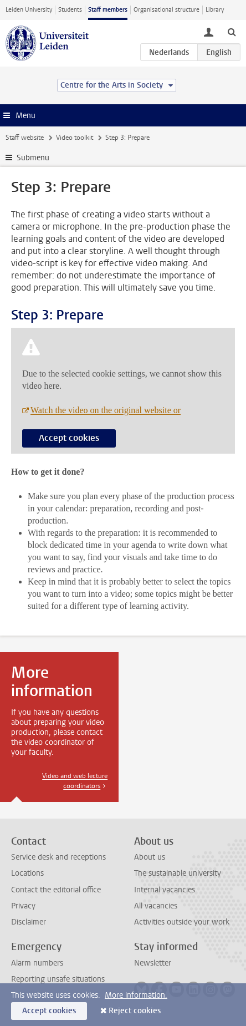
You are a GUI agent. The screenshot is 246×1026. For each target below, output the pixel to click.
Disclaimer (28, 922)
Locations (27, 873)
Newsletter (152, 963)
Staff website (25, 137)
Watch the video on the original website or (105, 410)
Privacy (23, 906)
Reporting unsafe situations (58, 979)
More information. (136, 995)
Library (215, 10)
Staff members (107, 10)
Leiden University (29, 10)
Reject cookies (135, 1010)
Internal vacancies (164, 890)
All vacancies (155, 906)
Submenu (33, 158)
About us (149, 857)
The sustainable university (177, 873)
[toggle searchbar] (231, 31)
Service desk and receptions (58, 857)
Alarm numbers (37, 963)
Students (70, 10)
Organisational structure (166, 10)
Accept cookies (69, 438)
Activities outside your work (181, 922)
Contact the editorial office (56, 890)
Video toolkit (74, 137)
